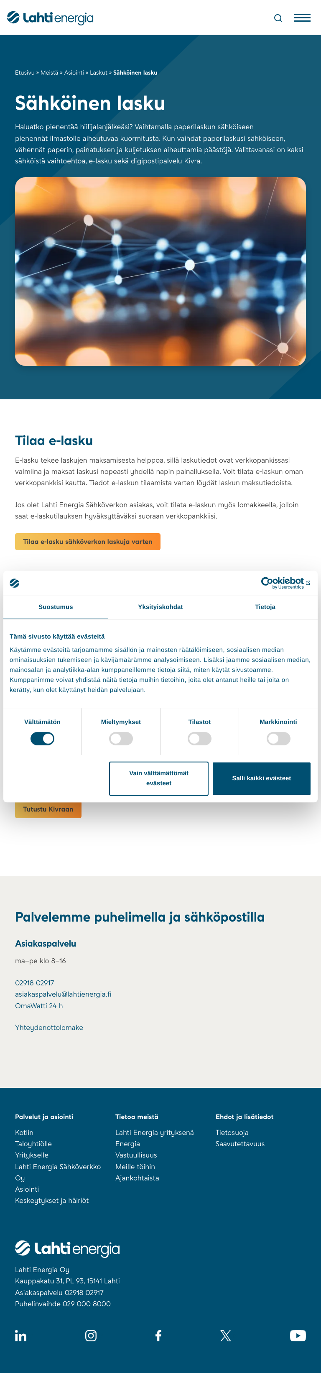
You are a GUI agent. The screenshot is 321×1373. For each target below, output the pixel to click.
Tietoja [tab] (265, 607)
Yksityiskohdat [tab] (160, 607)
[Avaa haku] (278, 18)
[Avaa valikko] (302, 19)
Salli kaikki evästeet (261, 778)
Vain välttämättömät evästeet (159, 778)
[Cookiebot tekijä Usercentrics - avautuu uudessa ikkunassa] (274, 583)
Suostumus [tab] (55, 607)
